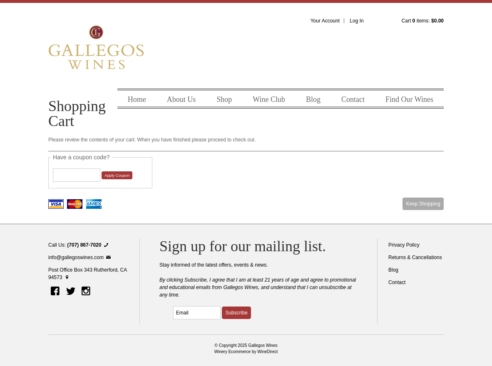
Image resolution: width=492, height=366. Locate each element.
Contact (353, 99)
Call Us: (79, 245)
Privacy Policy (404, 245)
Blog (313, 99)
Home (137, 99)
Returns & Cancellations (415, 257)
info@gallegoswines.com (80, 257)
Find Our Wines (409, 99)
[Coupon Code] (76, 175)
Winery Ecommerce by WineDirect (246, 351)
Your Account (325, 21)
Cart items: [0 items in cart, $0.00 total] (423, 21)
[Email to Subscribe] (197, 312)
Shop (224, 99)
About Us (181, 99)
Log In (356, 21)
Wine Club (269, 99)
